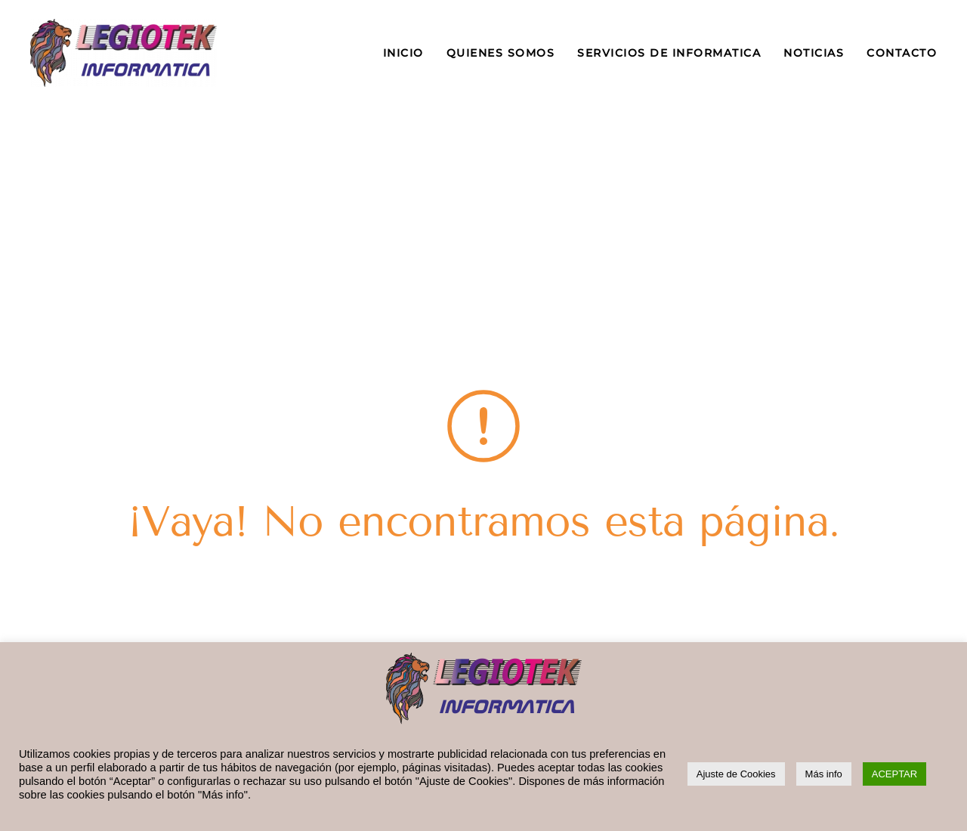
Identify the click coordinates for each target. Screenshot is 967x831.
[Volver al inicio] (123, 53)
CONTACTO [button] (902, 53)
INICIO (403, 53)
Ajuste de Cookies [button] (736, 774)
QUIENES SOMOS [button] (500, 53)
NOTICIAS (813, 53)
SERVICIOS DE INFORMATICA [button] (669, 53)
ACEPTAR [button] (894, 774)
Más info (823, 774)
